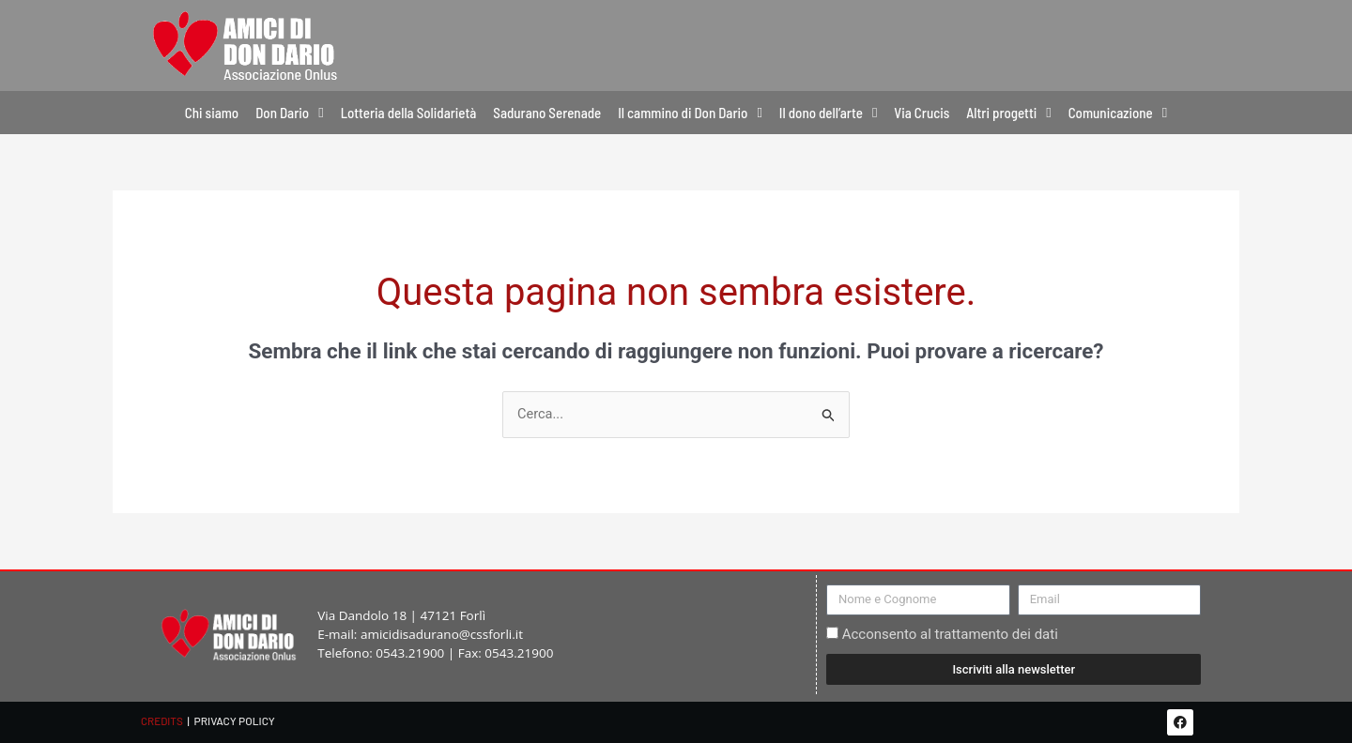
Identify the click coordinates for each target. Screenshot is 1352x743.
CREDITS (162, 720)
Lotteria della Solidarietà (409, 112)
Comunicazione (1117, 113)
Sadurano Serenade (547, 112)
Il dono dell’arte (828, 113)
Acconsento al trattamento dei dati (950, 635)
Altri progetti (1008, 113)
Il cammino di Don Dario (690, 113)
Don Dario (289, 113)
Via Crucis (921, 112)
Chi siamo (211, 112)
